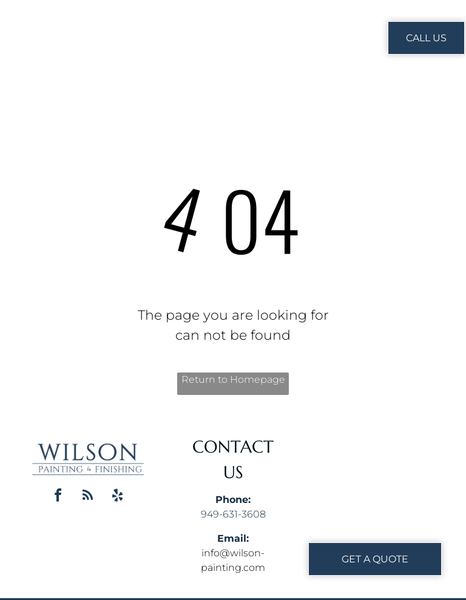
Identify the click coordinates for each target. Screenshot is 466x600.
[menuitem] (205, 37)
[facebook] (58, 497)
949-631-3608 (233, 514)
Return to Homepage (233, 379)
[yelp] (118, 497)
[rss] (88, 497)
